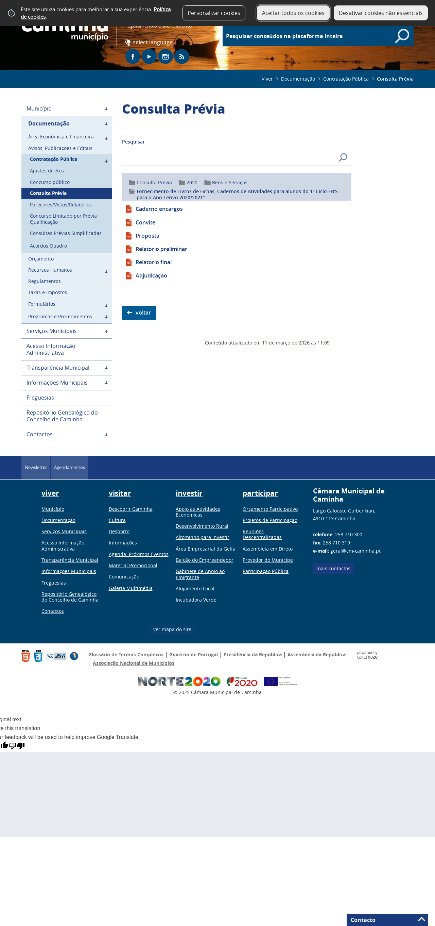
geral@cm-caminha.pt (355, 551)
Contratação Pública (346, 78)
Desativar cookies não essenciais (381, 13)
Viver (267, 78)
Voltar (143, 312)
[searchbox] (321, 36)
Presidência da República (253, 654)
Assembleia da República (317, 654)
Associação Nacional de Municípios (133, 663)
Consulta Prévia (154, 183)
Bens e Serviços (229, 183)
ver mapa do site (172, 629)
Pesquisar (133, 141)
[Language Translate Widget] (154, 42)
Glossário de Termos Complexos (125, 654)
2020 (192, 183)
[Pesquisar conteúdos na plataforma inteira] (402, 36)
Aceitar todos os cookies (293, 13)
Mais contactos (333, 568)
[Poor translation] (16, 746)
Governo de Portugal (193, 654)
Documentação (298, 78)
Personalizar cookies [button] (214, 13)
